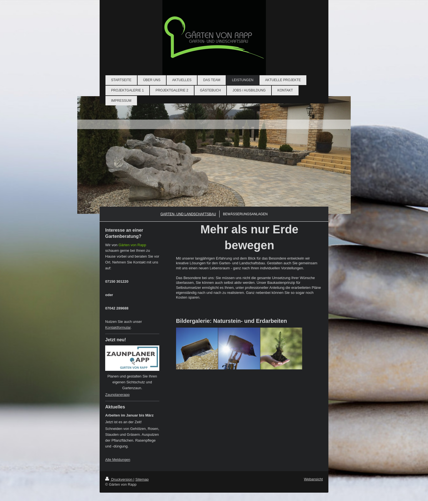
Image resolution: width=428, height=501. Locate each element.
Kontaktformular (118, 327)
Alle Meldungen (117, 460)
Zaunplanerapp (117, 395)
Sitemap (142, 479)
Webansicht (313, 479)
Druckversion (119, 479)
